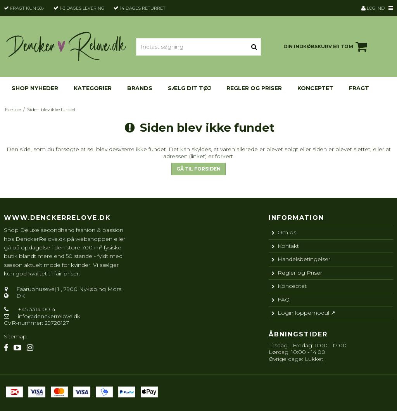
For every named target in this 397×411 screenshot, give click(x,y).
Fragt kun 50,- (27, 8)
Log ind (373, 8)
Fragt (359, 88)
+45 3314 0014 (35, 309)
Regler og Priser (254, 88)
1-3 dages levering (82, 8)
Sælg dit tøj (189, 88)
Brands (139, 88)
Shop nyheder (35, 88)
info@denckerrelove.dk (49, 316)
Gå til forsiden (198, 169)
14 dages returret (143, 8)
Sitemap (15, 336)
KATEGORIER (93, 88)
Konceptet (315, 88)
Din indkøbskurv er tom (326, 46)
